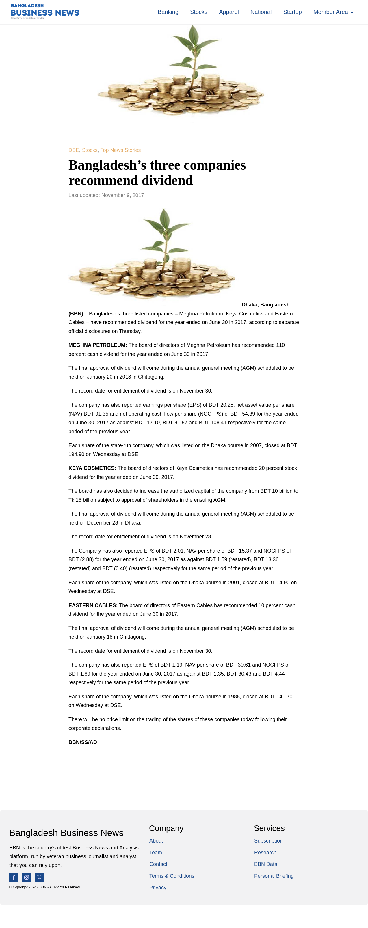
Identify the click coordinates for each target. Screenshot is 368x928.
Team (155, 853)
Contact (158, 864)
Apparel (229, 12)
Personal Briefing (274, 876)
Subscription (268, 841)
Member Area (330, 12)
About (156, 841)
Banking (168, 12)
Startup (292, 12)
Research (265, 853)
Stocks (198, 12)
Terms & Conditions (171, 876)
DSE (73, 150)
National (261, 12)
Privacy (157, 887)
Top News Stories (121, 150)
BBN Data (265, 864)
